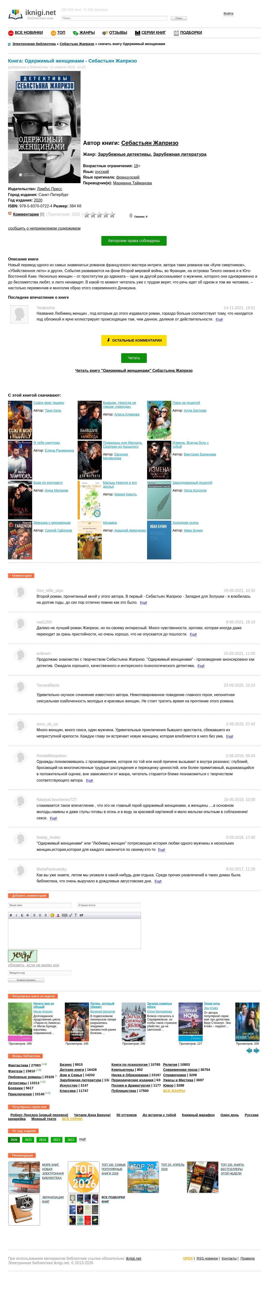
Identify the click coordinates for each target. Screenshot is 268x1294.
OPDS (188, 1258)
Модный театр (43, 1119)
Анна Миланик (56, 490)
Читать (134, 358)
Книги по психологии (130, 1065)
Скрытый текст (64, 915)
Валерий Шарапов (102, 1011)
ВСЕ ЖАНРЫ (174, 1091)
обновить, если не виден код (33, 965)
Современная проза (180, 1070)
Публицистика (124, 1091)
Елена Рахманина (59, 450)
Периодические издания (133, 1080)
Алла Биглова (195, 410)
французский (128, 177)
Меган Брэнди (42, 1011)
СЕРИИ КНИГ (153, 33)
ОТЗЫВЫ (118, 33)
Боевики (15, 1088)
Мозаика (110, 523)
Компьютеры (123, 1070)
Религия (170, 1065)
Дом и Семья (71, 1075)
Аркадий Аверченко (130, 530)
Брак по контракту (48, 483)
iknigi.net (133, 1258)
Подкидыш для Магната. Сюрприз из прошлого (122, 444)
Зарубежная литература (180, 154)
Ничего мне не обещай (43, 1005)
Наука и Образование (130, 1075)
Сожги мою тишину (48, 403)
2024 (42, 1140)
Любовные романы (25, 1077)
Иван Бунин (193, 530)
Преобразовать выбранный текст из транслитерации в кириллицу (76, 915)
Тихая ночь (212, 1003)
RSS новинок (207, 1258)
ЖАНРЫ (87, 33)
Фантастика (18, 1065)
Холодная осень (185, 523)
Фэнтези (15, 1071)
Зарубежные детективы (124, 154)
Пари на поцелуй (186, 403)
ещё (82, 1139)
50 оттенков (127, 1115)
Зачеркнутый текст (27, 915)
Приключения (20, 1094)
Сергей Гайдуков (58, 530)
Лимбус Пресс (49, 189)
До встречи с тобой (159, 1115)
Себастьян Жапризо (149, 143)
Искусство (69, 1085)
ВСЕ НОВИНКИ (29, 33)
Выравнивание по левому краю (34, 915)
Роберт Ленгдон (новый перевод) (39, 1115)
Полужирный (11, 915)
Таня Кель (53, 410)
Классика (68, 1091)
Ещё (219, 319)
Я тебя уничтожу (46, 443)
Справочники (174, 1075)
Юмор (168, 1085)
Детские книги (72, 1070)
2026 (13, 1140)
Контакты (229, 1258)
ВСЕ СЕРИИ (72, 1119)
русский (102, 172)
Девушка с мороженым (51, 523)
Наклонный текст (16, 915)
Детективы (17, 1083)
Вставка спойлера (81, 915)
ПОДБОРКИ (191, 33)
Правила (247, 1258)
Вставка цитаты (70, 915)
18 (136, 166)
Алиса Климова (126, 414)
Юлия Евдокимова (159, 1011)
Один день (230, 1115)
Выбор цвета (58, 915)
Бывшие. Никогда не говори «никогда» (119, 404)
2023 (56, 1140)
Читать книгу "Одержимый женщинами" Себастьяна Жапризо (134, 371)
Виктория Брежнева (200, 454)
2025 (28, 1140)
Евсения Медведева (115, 456)
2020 (38, 200)
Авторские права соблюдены (134, 241)
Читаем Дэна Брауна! (92, 1115)
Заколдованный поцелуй (192, 483)
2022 (70, 1140)
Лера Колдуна (195, 490)
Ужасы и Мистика (178, 1080)
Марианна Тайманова (132, 183)
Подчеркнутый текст (22, 915)
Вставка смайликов (52, 915)
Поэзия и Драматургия (131, 1085)
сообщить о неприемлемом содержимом (44, 228)
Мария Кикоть (125, 494)
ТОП (61, 33)
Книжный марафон (198, 1115)
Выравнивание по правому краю (45, 915)
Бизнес (66, 1065)
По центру (40, 915)
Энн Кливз (211, 1008)
